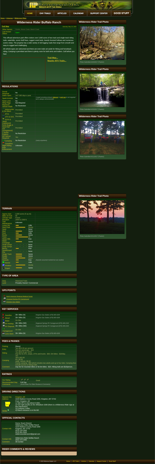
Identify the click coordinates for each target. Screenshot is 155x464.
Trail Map (5, 26)
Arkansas (9, 18)
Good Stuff (112, 461)
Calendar (91, 461)
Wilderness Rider (20, 18)
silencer (55, 97)
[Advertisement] (39, 179)
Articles (83, 461)
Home (3, 18)
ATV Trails (76, 461)
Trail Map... (52, 58)
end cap (63, 97)
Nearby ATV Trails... (56, 61)
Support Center (101, 461)
